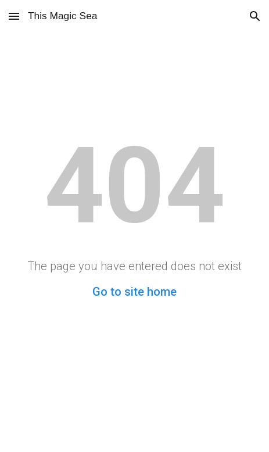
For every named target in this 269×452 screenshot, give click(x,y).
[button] (14, 16)
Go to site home (134, 292)
